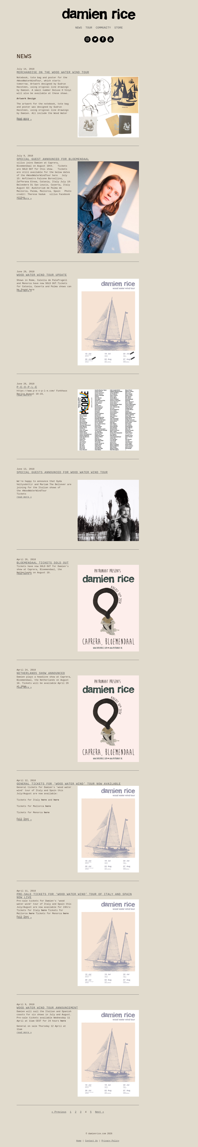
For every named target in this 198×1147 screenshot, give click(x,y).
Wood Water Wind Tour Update (42, 275)
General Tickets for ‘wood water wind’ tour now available (69, 783)
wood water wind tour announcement (47, 1007)
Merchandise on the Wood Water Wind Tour (53, 72)
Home (78, 1141)
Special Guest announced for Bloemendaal (53, 159)
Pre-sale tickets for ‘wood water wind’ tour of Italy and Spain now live (74, 896)
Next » (99, 1112)
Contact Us (91, 1141)
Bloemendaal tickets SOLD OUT (43, 562)
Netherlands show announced (41, 673)
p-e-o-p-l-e (27, 387)
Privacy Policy (110, 1141)
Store (118, 27)
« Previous (59, 1112)
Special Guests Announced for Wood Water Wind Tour (62, 472)
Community (103, 27)
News (78, 27)
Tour (89, 27)
